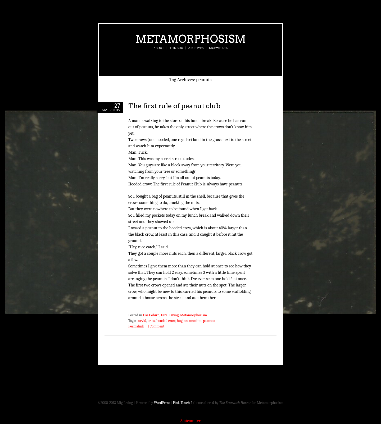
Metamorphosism (190, 39)
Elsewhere (218, 48)
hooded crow (165, 320)
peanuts (209, 320)
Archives (195, 48)
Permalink (136, 326)
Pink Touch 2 (182, 402)
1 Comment (156, 326)
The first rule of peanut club (174, 106)
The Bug (176, 48)
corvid (141, 320)
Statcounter (190, 420)
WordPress (162, 402)
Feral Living (170, 315)
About (158, 48)
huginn (182, 320)
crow (151, 320)
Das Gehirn (151, 315)
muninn (195, 320)
